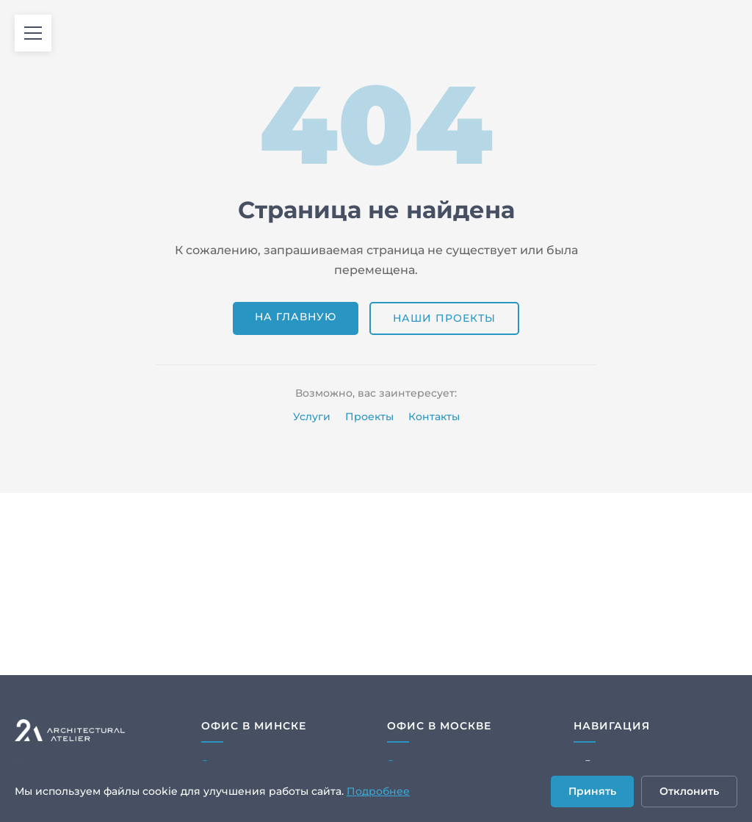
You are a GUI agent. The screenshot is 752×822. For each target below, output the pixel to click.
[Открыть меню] (33, 33)
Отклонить (689, 791)
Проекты (369, 416)
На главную (295, 316)
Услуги (311, 416)
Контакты (434, 416)
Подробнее (378, 791)
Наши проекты (444, 318)
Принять (592, 791)
